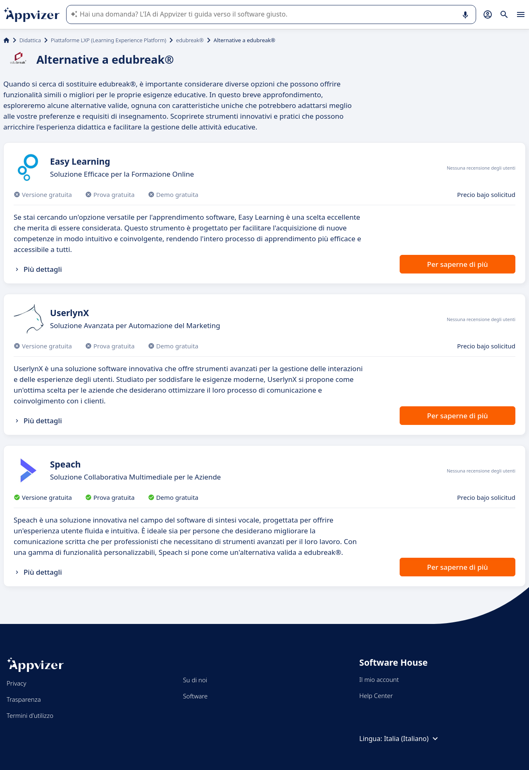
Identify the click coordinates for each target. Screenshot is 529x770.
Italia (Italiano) (412, 739)
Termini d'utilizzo (30, 715)
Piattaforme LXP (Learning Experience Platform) (108, 40)
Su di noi (195, 680)
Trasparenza (24, 699)
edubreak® (190, 40)
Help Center (376, 695)
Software (195, 696)
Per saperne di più (457, 264)
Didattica (30, 40)
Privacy (16, 683)
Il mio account (379, 679)
